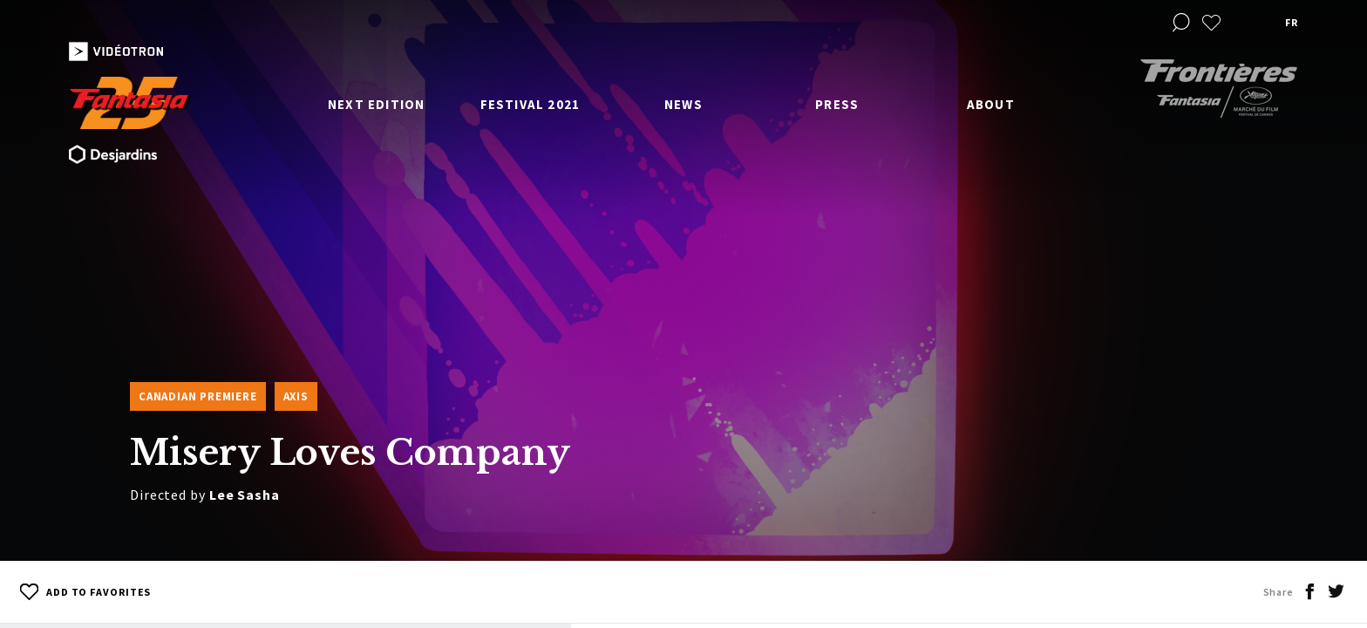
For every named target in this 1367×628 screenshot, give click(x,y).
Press (837, 104)
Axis (296, 396)
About (991, 104)
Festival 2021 (530, 104)
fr (1291, 22)
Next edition (376, 104)
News (683, 104)
